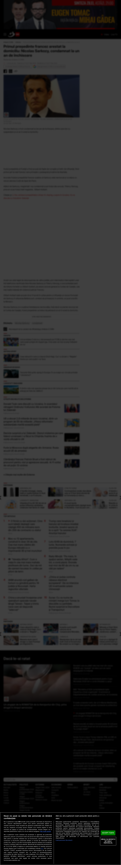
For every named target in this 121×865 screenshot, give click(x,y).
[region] (60, 838)
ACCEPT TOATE (108, 833)
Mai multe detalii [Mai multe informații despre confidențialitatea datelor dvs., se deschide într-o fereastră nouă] (45, 831)
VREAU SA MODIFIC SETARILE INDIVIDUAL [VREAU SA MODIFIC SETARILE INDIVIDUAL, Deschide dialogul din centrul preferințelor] (108, 841)
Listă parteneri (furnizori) (64, 840)
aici (42, 848)
